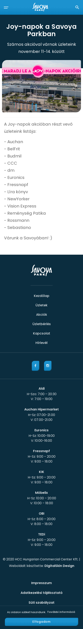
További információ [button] (61, 612)
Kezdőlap (41, 295)
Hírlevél (41, 342)
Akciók (41, 314)
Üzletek (41, 305)
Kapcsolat (41, 333)
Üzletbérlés (41, 324)
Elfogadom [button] (41, 622)
